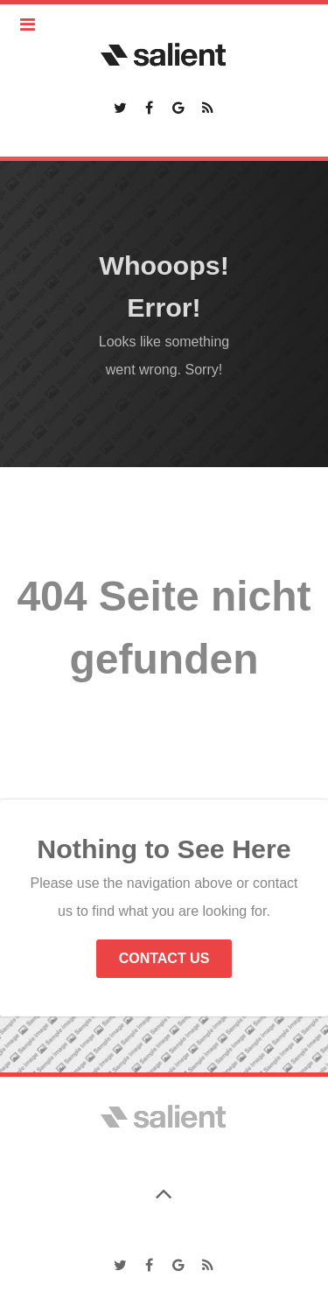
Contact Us (164, 958)
